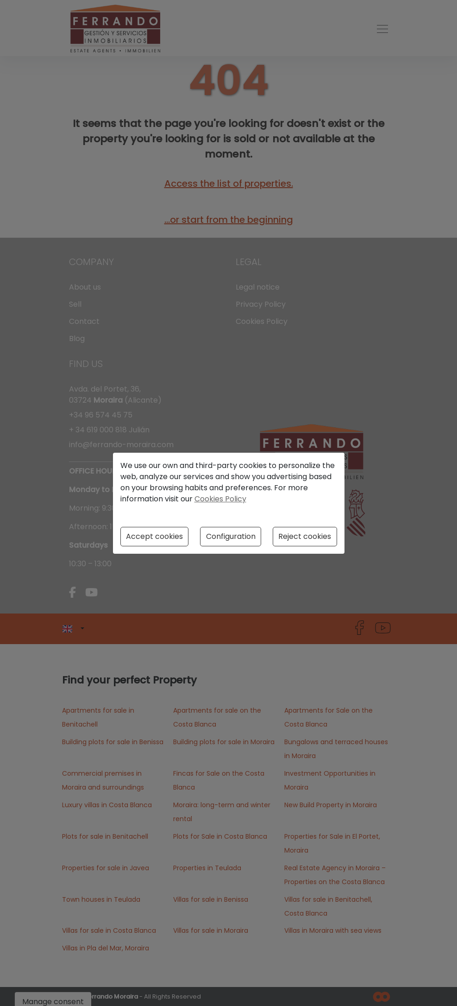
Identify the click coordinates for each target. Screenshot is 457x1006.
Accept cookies (154, 536)
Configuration (231, 536)
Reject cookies (304, 536)
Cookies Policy (220, 499)
